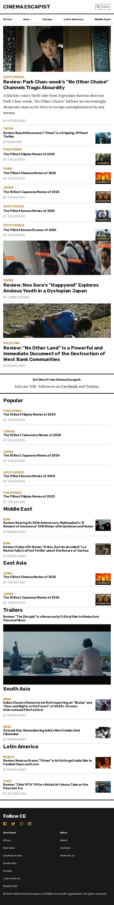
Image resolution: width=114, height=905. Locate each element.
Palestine (11, 343)
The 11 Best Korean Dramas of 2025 (29, 230)
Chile (7, 781)
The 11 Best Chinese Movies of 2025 (29, 173)
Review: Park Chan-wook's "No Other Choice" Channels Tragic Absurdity (55, 84)
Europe (47, 19)
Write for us (67, 855)
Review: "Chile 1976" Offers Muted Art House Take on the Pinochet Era (45, 786)
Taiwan (9, 431)
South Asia (16, 689)
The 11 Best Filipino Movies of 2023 (29, 496)
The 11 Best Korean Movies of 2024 (29, 476)
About (64, 840)
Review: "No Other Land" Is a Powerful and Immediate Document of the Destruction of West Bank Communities (54, 353)
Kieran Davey (16, 121)
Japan (8, 128)
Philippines (12, 149)
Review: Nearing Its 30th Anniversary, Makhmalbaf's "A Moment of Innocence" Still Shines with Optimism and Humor (48, 524)
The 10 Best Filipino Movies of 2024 (29, 414)
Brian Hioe (14, 142)
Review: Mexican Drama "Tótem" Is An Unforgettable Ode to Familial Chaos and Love (47, 762)
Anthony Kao (16, 794)
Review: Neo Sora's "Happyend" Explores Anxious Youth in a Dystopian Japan (51, 288)
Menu (105, 6)
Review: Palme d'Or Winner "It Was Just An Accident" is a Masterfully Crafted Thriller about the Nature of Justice (46, 549)
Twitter (92, 386)
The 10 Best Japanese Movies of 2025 (31, 192)
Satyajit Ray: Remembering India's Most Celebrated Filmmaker (41, 732)
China (7, 169)
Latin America (74, 19)
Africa (7, 19)
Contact (65, 847)
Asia (26, 19)
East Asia (15, 563)
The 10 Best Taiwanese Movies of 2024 (32, 435)
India (7, 699)
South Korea (13, 77)
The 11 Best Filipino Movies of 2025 (29, 154)
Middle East (103, 19)
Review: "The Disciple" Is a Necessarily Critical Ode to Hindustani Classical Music (51, 618)
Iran (6, 519)
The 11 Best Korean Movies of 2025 (29, 211)
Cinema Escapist (26, 7)
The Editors (16, 160)
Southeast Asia (12, 855)
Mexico (8, 757)
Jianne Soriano (18, 297)
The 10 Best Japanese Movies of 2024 (31, 455)
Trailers (13, 610)
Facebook (69, 386)
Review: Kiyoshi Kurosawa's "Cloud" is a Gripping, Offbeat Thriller (45, 134)
